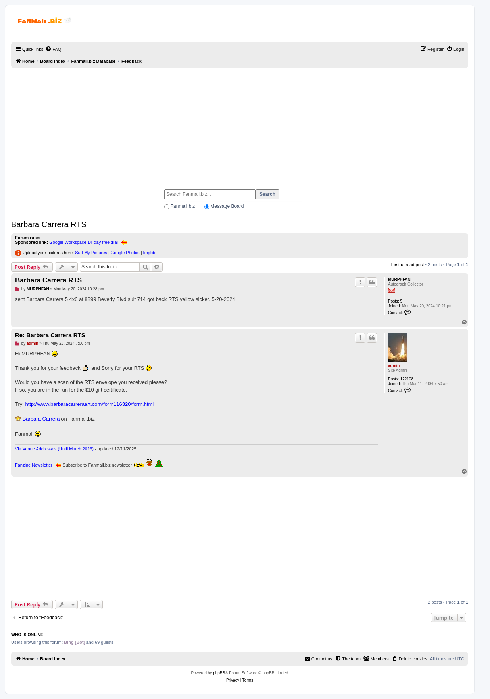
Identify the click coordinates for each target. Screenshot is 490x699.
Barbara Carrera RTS (48, 224)
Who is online (27, 634)
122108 (406, 379)
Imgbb (149, 252)
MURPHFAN (399, 279)
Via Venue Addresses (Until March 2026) (54, 448)
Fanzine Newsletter (33, 465)
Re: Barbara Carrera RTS (50, 335)
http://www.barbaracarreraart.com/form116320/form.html (89, 404)
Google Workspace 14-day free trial (83, 242)
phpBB (219, 673)
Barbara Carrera (41, 419)
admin (394, 365)
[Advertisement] (239, 125)
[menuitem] (53, 49)
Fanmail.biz (183, 206)
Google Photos (125, 252)
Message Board (227, 206)
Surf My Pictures (91, 252)
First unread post (407, 264)
